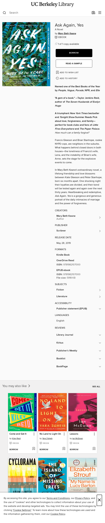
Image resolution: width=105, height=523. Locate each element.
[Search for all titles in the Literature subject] (79, 297)
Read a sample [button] (74, 63)
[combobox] (46, 13)
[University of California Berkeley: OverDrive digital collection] (52, 5)
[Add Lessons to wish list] (94, 449)
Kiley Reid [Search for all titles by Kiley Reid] (16, 438)
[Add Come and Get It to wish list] (34, 449)
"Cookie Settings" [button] (22, 510)
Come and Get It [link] (17, 434)
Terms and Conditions (58, 498)
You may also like (16, 386)
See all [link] (96, 386)
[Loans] (93, 13)
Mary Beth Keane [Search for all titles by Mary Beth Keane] (67, 33)
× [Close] (99, 500)
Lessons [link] (74, 434)
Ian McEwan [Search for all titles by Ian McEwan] (77, 438)
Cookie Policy (57, 514)
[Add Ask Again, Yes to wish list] (67, 72)
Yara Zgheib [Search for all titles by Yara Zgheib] (47, 438)
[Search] (4, 12)
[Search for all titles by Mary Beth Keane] (79, 217)
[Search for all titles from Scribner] (79, 231)
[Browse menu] (100, 13)
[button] (74, 53)
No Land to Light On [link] (50, 434)
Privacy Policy (82, 498)
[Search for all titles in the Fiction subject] (79, 290)
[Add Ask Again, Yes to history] (67, 78)
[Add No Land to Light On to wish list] (64, 449)
